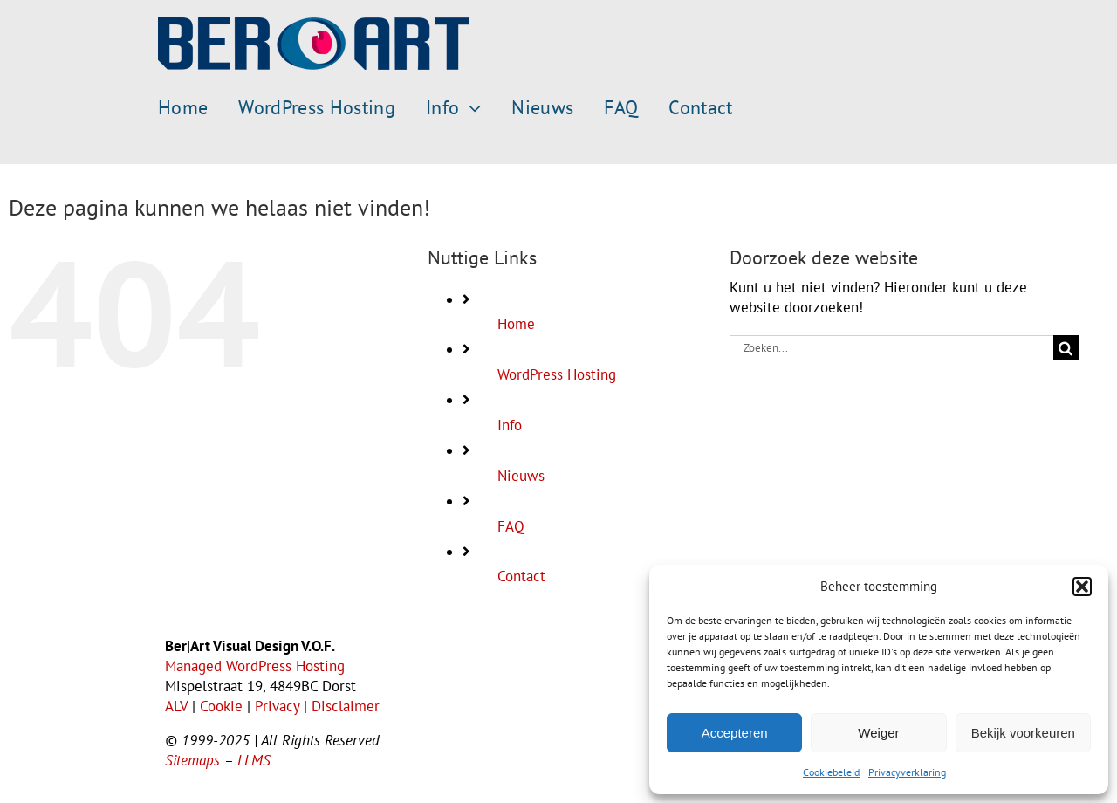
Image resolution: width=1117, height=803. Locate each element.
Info (509, 425)
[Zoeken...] (891, 347)
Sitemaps (192, 760)
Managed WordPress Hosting (255, 666)
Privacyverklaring (907, 772)
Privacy (277, 706)
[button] (1082, 586)
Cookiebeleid (831, 772)
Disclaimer (346, 706)
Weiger (878, 732)
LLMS (254, 760)
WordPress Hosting (556, 374)
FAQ (510, 526)
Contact (521, 576)
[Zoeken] (1066, 347)
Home (516, 323)
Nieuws (521, 475)
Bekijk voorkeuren (1023, 732)
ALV (176, 706)
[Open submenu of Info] (470, 108)
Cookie (221, 706)
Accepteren (735, 732)
